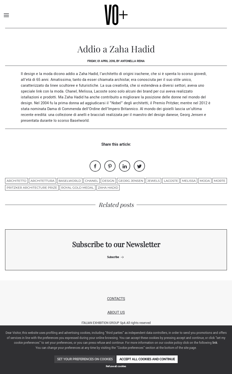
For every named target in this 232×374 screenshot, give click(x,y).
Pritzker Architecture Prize (32, 187)
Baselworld (79, 120)
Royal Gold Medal (77, 187)
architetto (16, 181)
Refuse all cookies (116, 366)
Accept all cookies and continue (147, 359)
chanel (91, 181)
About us (116, 312)
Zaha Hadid (88, 74)
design (108, 181)
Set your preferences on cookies (85, 359)
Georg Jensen (192, 114)
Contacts (116, 299)
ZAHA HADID (108, 187)
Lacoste (101, 91)
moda (205, 181)
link (214, 343)
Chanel (71, 91)
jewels (153, 181)
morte (219, 181)
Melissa (85, 91)
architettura (42, 181)
